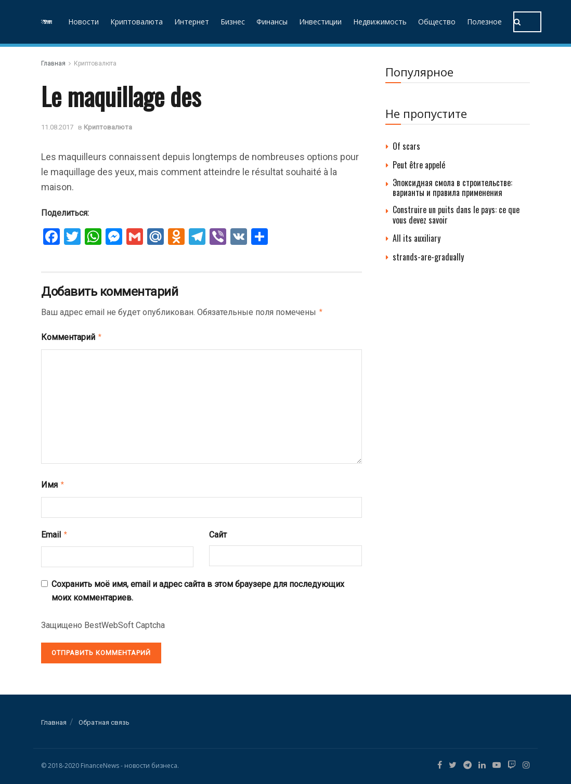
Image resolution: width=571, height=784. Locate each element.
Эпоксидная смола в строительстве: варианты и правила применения (452, 187)
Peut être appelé (419, 165)
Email (54, 531)
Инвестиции (320, 22)
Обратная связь (104, 718)
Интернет (191, 22)
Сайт (218, 532)
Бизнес (232, 22)
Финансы (272, 22)
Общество (437, 22)
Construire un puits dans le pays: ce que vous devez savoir (456, 214)
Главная (53, 63)
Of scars (406, 146)
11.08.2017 (57, 127)
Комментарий (71, 336)
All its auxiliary (416, 238)
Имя (53, 482)
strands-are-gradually (428, 257)
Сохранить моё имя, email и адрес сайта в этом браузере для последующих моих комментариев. (197, 586)
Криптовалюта (136, 22)
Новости (83, 22)
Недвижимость (380, 22)
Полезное (484, 22)
